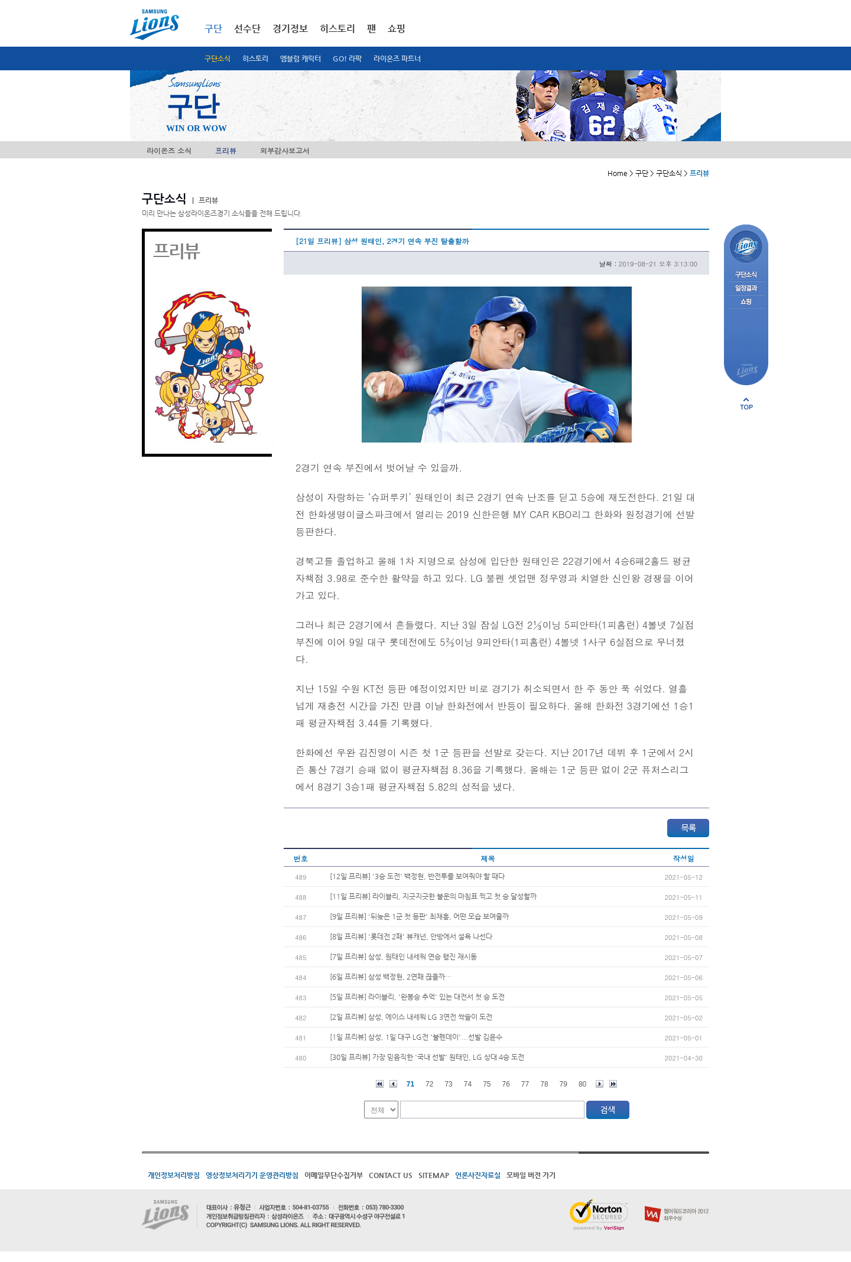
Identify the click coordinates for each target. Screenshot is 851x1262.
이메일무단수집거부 (333, 1175)
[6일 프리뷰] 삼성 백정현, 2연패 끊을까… (391, 976)
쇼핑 (396, 28)
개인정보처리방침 (174, 1175)
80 (582, 1084)
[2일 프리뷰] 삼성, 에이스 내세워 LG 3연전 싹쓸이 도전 (411, 1017)
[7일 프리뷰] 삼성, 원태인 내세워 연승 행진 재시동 (403, 956)
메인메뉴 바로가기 (0, 0)
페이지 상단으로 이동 (746, 403)
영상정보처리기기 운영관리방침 (252, 1175)
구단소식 (217, 58)
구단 (213, 28)
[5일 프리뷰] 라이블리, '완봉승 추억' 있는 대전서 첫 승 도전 (417, 997)
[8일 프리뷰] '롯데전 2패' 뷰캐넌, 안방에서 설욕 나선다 (411, 936)
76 (506, 1084)
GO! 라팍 (347, 58)
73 (448, 1084)
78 (544, 1084)
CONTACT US (390, 1175)
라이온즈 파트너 (397, 58)
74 (468, 1084)
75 (487, 1084)
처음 (379, 1084)
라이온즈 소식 (169, 150)
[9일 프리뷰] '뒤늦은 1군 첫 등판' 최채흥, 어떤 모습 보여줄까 (419, 916)
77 (525, 1084)
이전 (393, 1084)
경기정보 (290, 28)
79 (563, 1084)
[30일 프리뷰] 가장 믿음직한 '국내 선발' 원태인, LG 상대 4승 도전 (427, 1057)
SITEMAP (433, 1175)
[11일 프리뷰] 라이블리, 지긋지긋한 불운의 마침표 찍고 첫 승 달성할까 (433, 896)
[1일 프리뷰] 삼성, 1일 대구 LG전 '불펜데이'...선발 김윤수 (416, 1037)
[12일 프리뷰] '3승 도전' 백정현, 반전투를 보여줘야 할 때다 (417, 876)
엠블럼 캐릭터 (300, 58)
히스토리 (255, 58)
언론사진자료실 (478, 1175)
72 (429, 1084)
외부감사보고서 (285, 150)
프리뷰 (225, 150)
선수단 (247, 28)
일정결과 (746, 288)
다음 (599, 1084)
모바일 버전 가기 (531, 1175)
